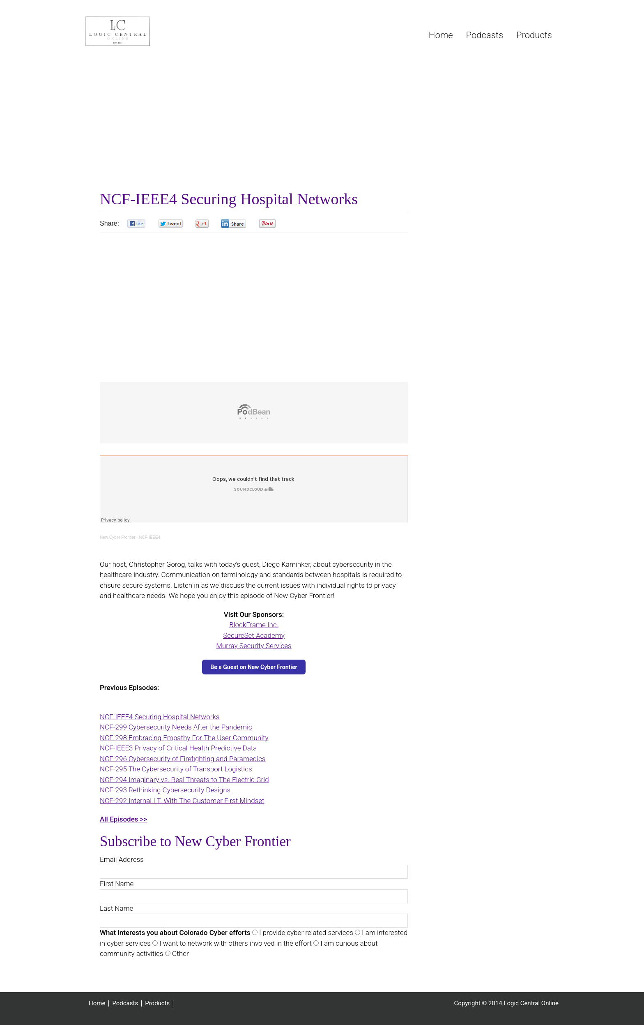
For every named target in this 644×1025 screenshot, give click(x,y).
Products (157, 1003)
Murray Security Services (253, 646)
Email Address (122, 859)
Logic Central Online (147, 31)
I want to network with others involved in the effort (235, 943)
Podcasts (125, 1003)
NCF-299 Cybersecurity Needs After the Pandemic (176, 727)
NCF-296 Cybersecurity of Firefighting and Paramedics (182, 759)
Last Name (116, 908)
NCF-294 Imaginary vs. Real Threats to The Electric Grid (184, 780)
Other (179, 953)
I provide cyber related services (305, 932)
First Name (116, 884)
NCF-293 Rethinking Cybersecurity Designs (165, 790)
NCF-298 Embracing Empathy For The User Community (184, 738)
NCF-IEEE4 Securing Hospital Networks (159, 717)
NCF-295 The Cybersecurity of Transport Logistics (176, 769)
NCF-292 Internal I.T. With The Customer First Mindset (182, 800)
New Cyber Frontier (118, 537)
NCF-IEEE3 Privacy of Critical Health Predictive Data (178, 748)
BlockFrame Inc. (253, 625)
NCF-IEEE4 (149, 537)
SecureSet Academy (254, 635)
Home (97, 1003)
